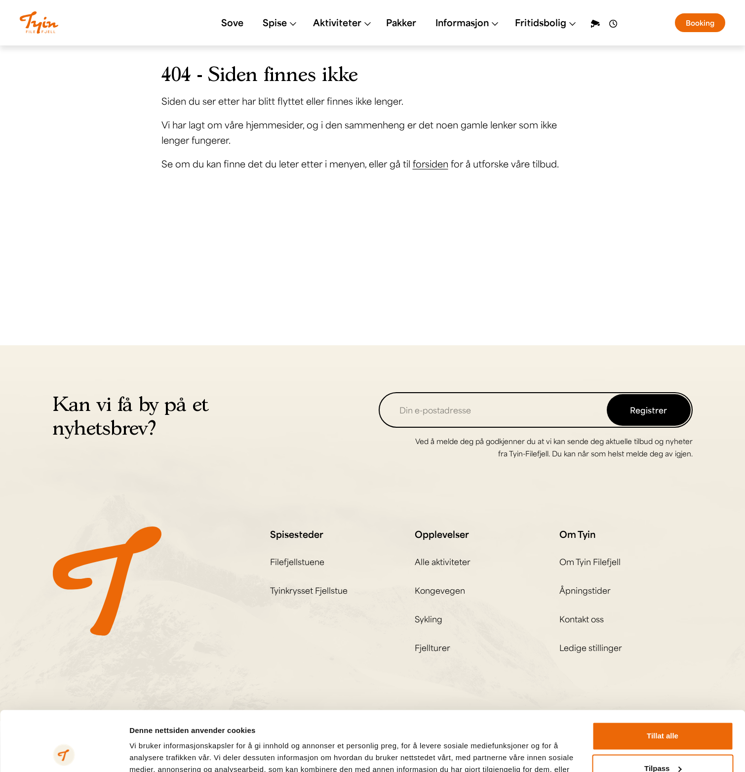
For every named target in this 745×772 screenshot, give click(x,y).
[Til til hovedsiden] (39, 22)
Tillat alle (662, 680)
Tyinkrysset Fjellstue (309, 590)
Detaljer (143, 752)
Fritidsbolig (545, 22)
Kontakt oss (581, 618)
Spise (280, 22)
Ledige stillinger (590, 647)
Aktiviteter (342, 22)
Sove (232, 22)
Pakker (401, 22)
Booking (700, 22)
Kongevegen (440, 590)
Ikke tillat (662, 744)
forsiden (430, 163)
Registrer (648, 410)
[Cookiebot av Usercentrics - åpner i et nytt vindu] (64, 752)
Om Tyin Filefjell (590, 561)
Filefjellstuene (297, 561)
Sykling (428, 618)
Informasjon (467, 22)
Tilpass (662, 712)
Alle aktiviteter (443, 561)
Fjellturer (432, 647)
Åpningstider (585, 590)
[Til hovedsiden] (107, 579)
